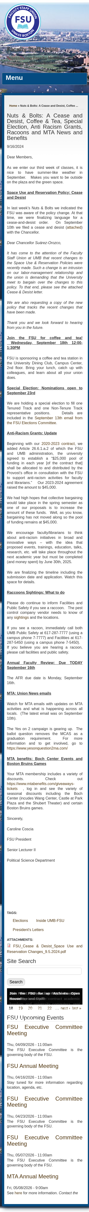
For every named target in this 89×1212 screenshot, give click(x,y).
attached (74, 227)
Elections (20, 921)
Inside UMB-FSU (50, 921)
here (18, 1193)
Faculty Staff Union (32, 49)
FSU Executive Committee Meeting (45, 1030)
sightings (21, 617)
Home (13, 105)
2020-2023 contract (58, 444)
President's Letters (28, 930)
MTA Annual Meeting (33, 1176)
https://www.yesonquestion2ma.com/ (37, 748)
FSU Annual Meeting (33, 1066)
